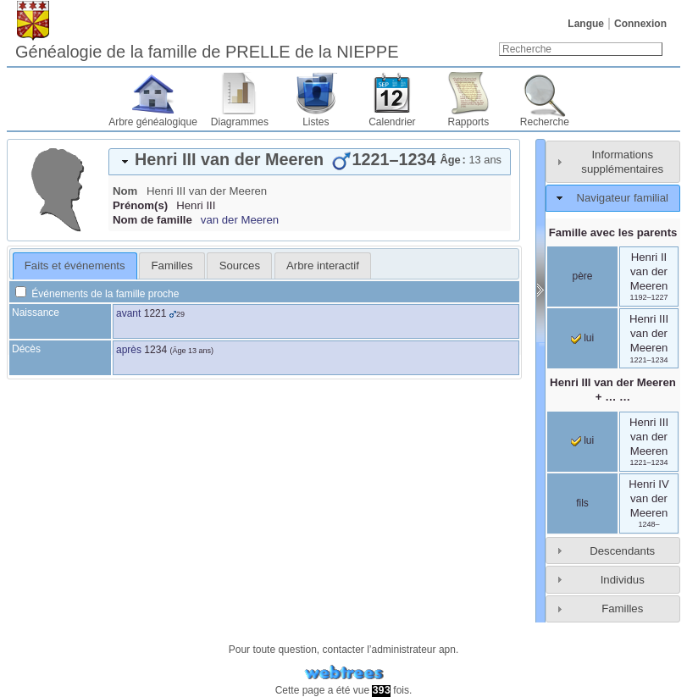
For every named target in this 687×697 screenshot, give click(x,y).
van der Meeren (240, 219)
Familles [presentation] (172, 265)
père (582, 276)
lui (582, 338)
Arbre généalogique (152, 122)
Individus (623, 579)
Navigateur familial (622, 197)
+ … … (613, 389)
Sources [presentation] (239, 265)
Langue (586, 24)
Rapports (469, 122)
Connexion (640, 24)
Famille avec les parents (613, 232)
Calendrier (391, 122)
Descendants (622, 551)
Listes (315, 122)
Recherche (544, 122)
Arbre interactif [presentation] (322, 265)
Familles (622, 608)
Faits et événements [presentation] (75, 265)
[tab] (309, 161)
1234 (155, 350)
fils (582, 503)
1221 (155, 313)
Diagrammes (240, 122)
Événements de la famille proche (97, 294)
